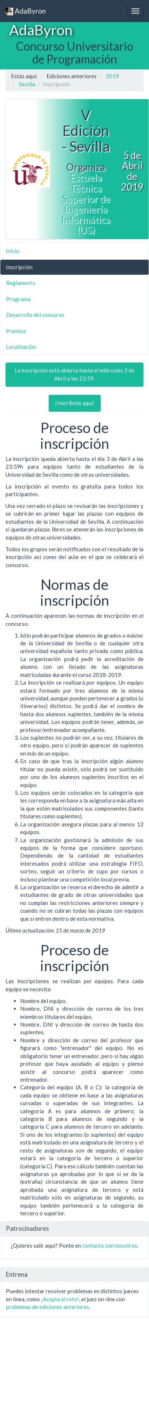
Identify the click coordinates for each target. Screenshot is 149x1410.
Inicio (12, 251)
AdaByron (25, 11)
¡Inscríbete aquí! (74, 403)
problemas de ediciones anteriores (47, 1306)
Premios (16, 331)
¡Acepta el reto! (60, 1299)
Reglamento (21, 283)
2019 (112, 76)
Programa (18, 299)
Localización (21, 346)
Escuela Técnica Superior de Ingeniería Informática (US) (85, 204)
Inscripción (19, 267)
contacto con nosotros (109, 1245)
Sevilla (27, 84)
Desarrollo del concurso (35, 314)
